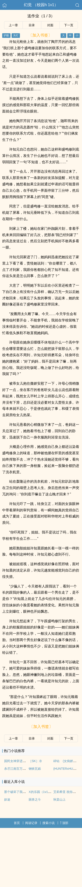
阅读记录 (31, 823)
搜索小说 (48, 823)
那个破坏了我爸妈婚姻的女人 (24, 792)
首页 (17, 823)
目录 (32, 25)
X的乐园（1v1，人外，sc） (47, 792)
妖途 (7, 799)
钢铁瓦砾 (35, 768)
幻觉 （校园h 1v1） (41, 5)
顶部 (64, 823)
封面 (50, 25)
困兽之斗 (35, 799)
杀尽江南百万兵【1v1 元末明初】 (27, 768)
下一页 (68, 25)
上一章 (13, 25)
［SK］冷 (35, 761)
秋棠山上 (59, 799)
